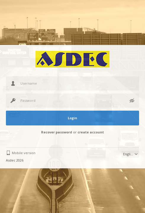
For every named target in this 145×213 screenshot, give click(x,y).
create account (91, 132)
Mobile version (24, 153)
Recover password (56, 132)
